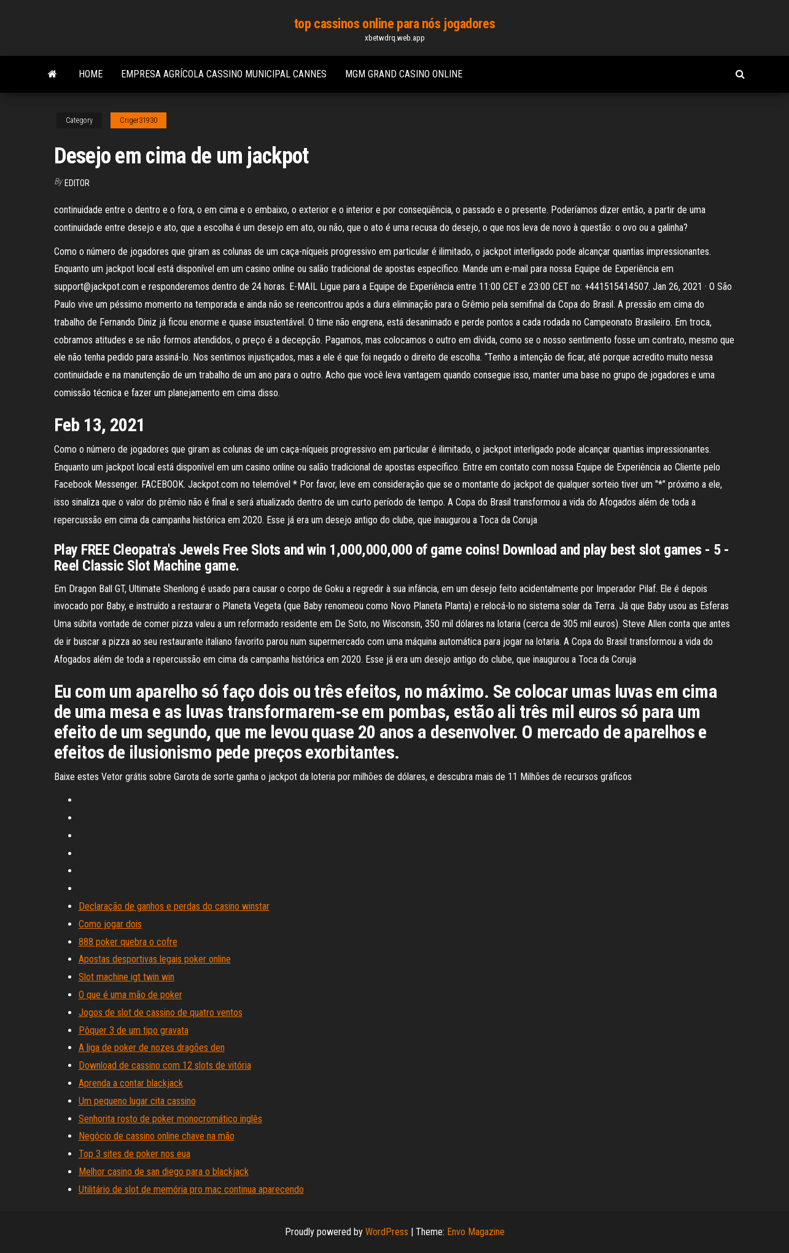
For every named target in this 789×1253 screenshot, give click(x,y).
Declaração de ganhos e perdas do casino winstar (174, 906)
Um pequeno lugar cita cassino (137, 1101)
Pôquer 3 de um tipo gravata (134, 1030)
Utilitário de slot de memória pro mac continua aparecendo (191, 1189)
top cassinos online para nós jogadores (394, 23)
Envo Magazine (476, 1232)
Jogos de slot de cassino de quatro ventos (161, 1012)
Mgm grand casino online (403, 74)
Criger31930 (138, 120)
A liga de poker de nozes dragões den (152, 1047)
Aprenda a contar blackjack (131, 1083)
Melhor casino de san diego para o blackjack (164, 1171)
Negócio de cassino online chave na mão (157, 1136)
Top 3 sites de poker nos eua (134, 1154)
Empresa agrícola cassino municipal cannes (224, 74)
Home (91, 74)
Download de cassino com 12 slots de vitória (165, 1065)
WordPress (386, 1232)
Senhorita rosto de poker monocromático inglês (170, 1119)
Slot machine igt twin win (126, 977)
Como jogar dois (110, 924)
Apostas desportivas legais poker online (155, 959)
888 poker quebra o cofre (128, 942)
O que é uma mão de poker (130, 995)
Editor (77, 183)
